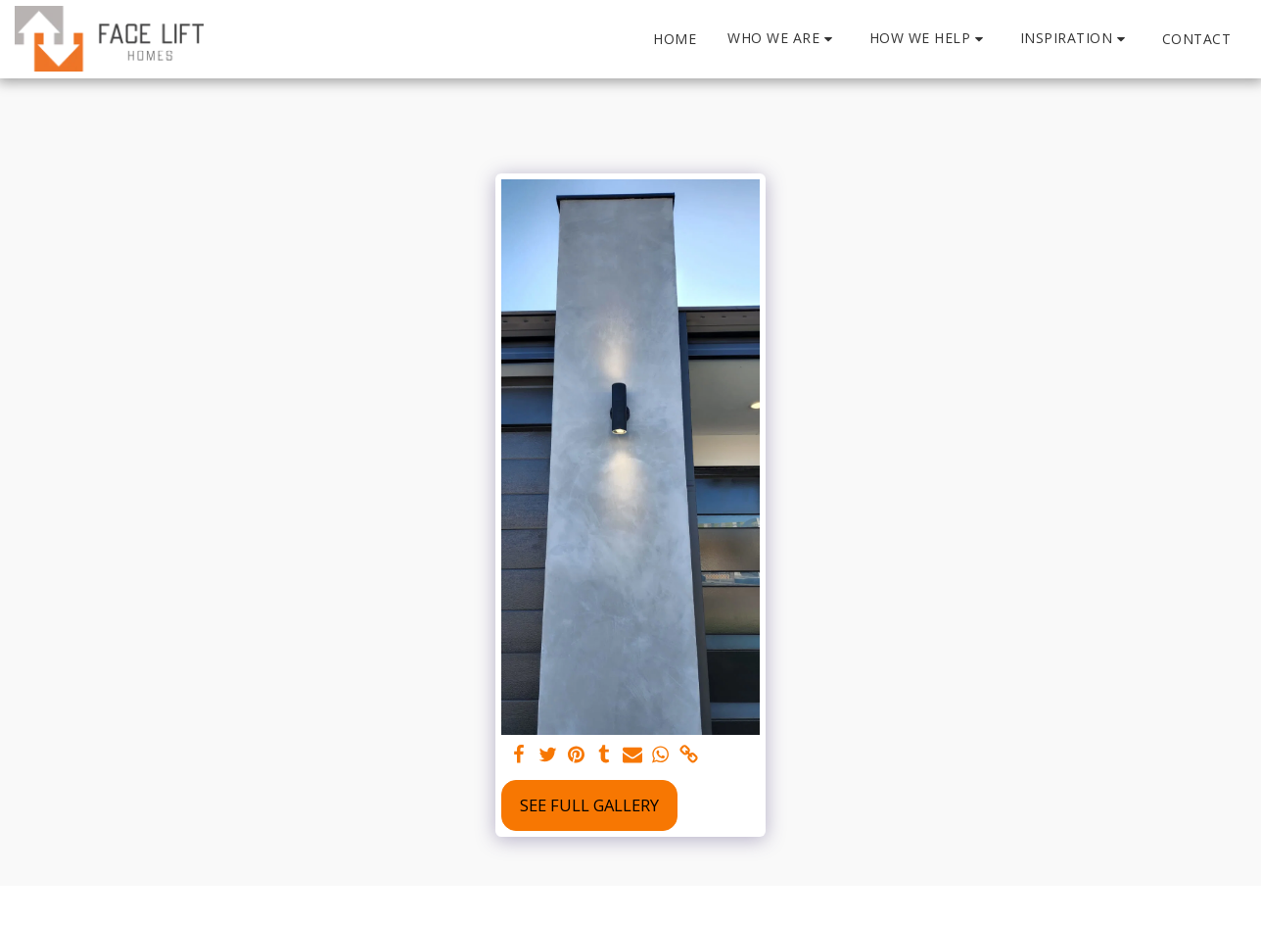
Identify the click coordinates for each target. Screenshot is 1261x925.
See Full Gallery (589, 805)
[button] (783, 38)
